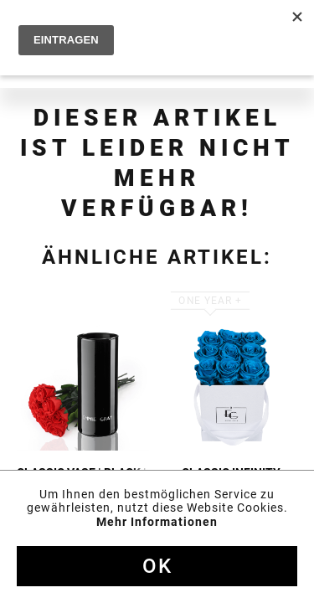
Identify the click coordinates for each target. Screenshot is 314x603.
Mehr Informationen (157, 521)
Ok (157, 566)
